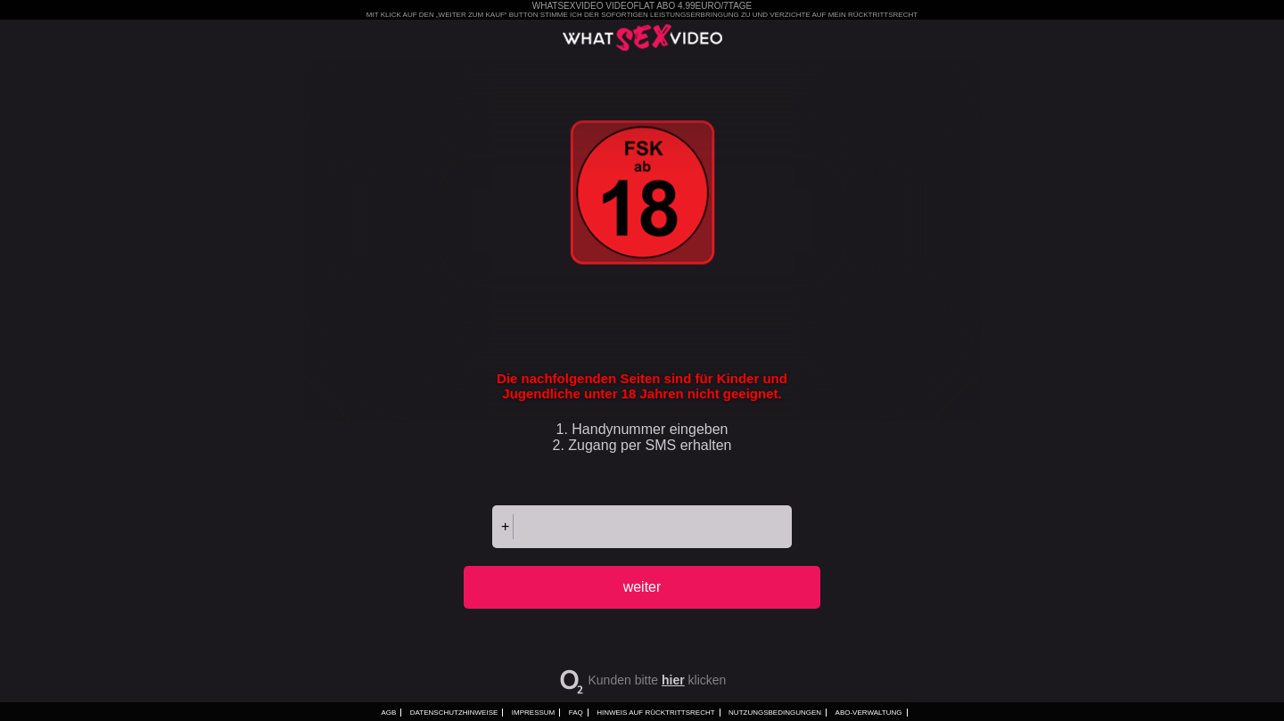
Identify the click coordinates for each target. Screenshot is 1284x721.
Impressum (533, 713)
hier (673, 680)
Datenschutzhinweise (454, 713)
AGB (388, 713)
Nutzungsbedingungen (774, 713)
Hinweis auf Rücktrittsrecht (655, 713)
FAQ (576, 713)
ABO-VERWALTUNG (868, 713)
